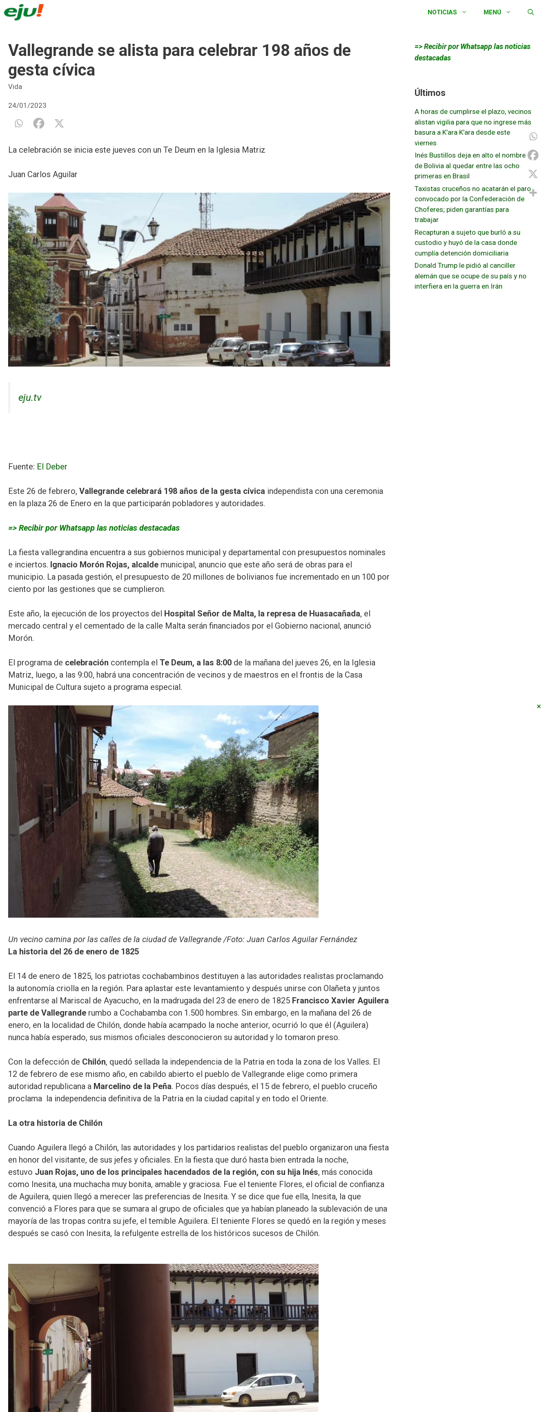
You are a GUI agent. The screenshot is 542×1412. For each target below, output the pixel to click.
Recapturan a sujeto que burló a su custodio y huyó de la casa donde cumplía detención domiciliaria (467, 242)
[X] (59, 123)
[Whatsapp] (18, 123)
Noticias (451, 12)
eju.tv (29, 397)
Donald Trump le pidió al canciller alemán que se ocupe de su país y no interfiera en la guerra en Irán (470, 275)
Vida (15, 86)
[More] (533, 192)
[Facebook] (38, 123)
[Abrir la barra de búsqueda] (531, 12)
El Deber (52, 466)
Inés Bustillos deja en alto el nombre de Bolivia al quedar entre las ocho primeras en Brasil (470, 165)
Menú (502, 12)
